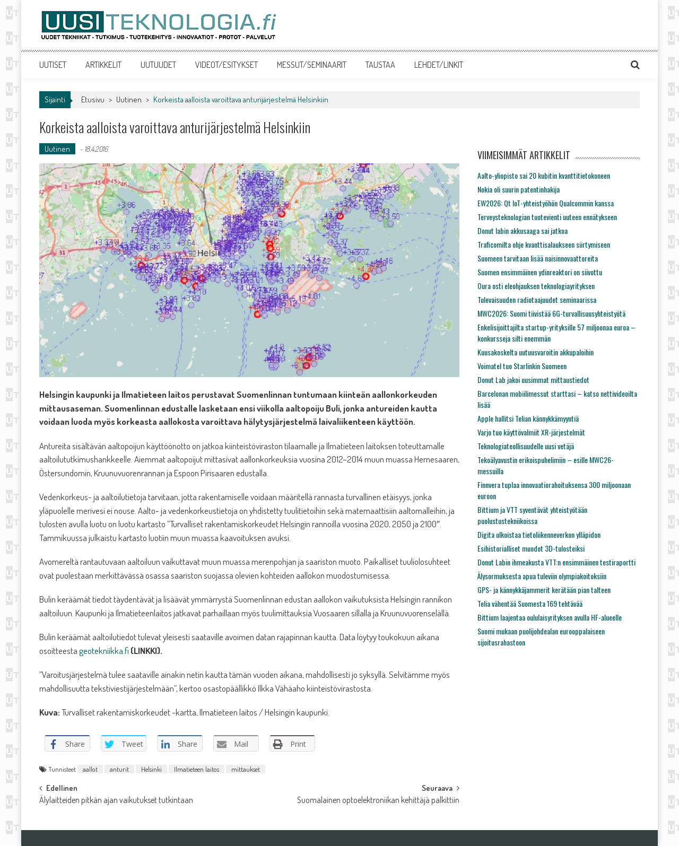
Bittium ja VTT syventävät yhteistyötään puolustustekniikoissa (532, 515)
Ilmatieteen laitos (196, 769)
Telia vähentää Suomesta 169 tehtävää (529, 603)
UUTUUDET (158, 64)
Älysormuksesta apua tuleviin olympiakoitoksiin (541, 575)
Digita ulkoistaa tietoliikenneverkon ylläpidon (538, 534)
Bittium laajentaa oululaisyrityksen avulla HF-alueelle (549, 617)
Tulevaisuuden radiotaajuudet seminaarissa (536, 299)
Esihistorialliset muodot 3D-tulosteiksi (531, 548)
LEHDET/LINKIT (438, 64)
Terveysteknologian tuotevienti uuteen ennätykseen (547, 216)
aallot (90, 769)
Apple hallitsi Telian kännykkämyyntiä (528, 418)
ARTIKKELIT (103, 64)
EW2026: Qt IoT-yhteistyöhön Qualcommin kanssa (545, 202)
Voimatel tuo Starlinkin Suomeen (522, 365)
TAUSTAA (380, 64)
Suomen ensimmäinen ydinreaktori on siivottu (539, 271)
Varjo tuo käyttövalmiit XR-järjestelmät (531, 432)
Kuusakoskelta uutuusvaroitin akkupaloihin (535, 351)
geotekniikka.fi (104, 650)
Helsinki (151, 769)
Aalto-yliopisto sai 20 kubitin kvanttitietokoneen (543, 175)
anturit (119, 769)
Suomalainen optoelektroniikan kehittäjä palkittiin (378, 801)
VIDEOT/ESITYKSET (226, 64)
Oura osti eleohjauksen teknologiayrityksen (536, 285)
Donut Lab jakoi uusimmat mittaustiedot (533, 379)
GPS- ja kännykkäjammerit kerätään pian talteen (544, 589)
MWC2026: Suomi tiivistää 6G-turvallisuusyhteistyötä (551, 313)
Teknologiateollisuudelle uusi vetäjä (525, 445)
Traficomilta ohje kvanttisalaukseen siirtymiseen (543, 244)
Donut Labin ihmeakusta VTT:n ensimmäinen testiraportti (556, 562)
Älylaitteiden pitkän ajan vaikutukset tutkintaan (116, 801)
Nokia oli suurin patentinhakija (518, 189)
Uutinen (129, 99)
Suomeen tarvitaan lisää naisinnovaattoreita (537, 258)
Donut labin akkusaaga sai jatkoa (522, 230)
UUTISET (52, 64)
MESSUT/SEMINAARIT (311, 64)
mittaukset (245, 769)
